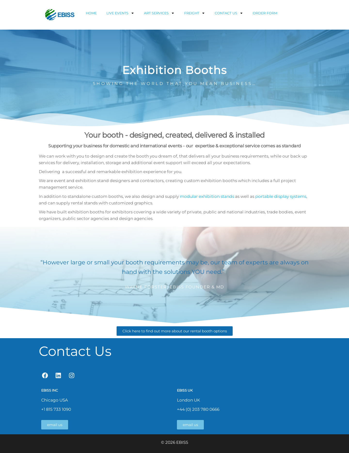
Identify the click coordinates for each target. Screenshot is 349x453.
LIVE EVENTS (120, 13)
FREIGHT (194, 13)
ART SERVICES (159, 13)
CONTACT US (229, 13)
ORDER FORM (265, 13)
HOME (91, 13)
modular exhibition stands (207, 196)
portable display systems (280, 196)
